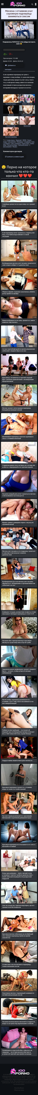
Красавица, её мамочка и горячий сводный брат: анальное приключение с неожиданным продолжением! (18, 379)
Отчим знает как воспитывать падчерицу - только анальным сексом (17, 965)
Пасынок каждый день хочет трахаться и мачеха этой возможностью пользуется (18, 495)
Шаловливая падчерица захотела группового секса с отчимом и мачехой (17, 437)
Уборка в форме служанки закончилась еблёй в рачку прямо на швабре (18, 293)
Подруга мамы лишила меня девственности (17, 760)
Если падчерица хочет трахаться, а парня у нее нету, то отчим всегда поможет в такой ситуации (18, 234)
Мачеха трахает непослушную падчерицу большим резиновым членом (16, 409)
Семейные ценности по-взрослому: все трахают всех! (18, 205)
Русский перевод (11, 137)
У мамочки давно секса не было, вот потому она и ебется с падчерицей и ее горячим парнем (18, 466)
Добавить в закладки (10, 65)
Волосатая (27, 126)
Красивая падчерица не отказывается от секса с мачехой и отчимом (19, 845)
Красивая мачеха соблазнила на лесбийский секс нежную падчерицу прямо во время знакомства (17, 936)
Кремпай (18, 140)
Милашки (20, 141)
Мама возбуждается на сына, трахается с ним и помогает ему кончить (18, 321)
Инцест (15, 146)
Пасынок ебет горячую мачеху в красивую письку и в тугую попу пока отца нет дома (16, 641)
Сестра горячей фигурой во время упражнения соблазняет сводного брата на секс (18, 350)
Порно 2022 (25, 143)
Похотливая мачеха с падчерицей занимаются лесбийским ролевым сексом (18, 994)
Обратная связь (19, 1090)
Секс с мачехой (16, 143)
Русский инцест (11, 104)
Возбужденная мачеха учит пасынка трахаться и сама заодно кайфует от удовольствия (19, 264)
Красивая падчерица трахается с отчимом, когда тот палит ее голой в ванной (17, 788)
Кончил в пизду (12, 145)
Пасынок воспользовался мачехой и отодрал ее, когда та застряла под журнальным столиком (18, 1022)
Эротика (11, 115)
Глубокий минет (23, 145)
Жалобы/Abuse (19, 1088)
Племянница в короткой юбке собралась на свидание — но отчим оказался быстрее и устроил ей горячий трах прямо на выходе (17, 1052)
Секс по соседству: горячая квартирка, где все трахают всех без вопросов (18, 906)
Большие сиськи (27, 115)
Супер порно (11, 140)
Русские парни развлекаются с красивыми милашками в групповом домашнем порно (17, 817)
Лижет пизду (10, 126)
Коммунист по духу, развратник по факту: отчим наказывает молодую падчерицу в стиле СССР (19, 613)
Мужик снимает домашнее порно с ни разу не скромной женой (18, 523)
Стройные (27, 141)
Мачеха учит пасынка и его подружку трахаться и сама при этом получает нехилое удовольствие (18, 553)
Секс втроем (12, 141)
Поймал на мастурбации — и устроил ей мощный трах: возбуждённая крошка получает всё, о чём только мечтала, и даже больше (18, 732)
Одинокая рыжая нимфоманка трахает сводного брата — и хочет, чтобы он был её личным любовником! (19, 671)
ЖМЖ (24, 140)
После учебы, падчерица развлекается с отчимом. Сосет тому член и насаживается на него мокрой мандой (17, 701)
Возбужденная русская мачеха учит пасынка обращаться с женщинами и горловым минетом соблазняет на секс (18, 583)
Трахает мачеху (27, 104)
